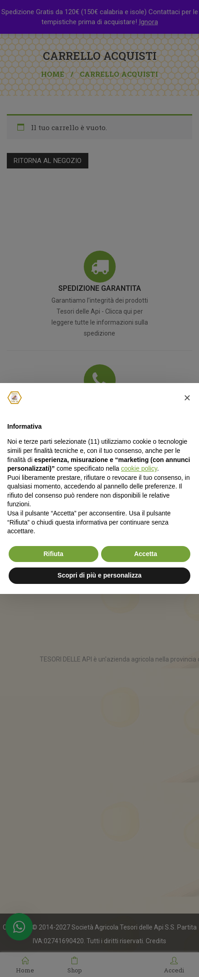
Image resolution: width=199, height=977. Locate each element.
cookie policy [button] (139, 468)
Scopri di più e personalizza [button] (99, 575)
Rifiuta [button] (53, 553)
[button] (187, 397)
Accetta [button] (145, 553)
